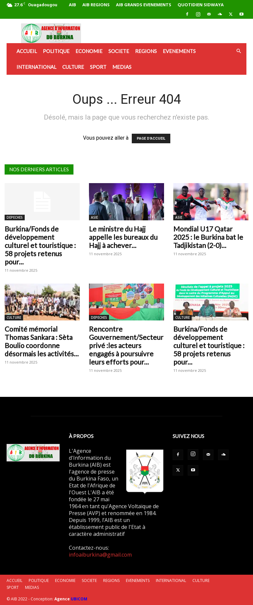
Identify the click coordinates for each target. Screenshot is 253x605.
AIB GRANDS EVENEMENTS (143, 5)
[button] (238, 51)
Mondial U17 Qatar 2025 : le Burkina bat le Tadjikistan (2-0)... (208, 237)
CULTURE (73, 67)
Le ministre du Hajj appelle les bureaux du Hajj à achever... (123, 237)
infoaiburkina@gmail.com (100, 554)
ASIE (94, 217)
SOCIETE (118, 51)
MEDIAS (121, 67)
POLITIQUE (56, 51)
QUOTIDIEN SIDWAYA (201, 5)
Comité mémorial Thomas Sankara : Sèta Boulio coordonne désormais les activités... (42, 341)
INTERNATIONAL (36, 67)
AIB (72, 5)
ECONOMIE (88, 51)
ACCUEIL (26, 51)
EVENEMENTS (179, 51)
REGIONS (146, 51)
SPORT (98, 67)
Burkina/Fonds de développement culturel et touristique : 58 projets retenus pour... (40, 245)
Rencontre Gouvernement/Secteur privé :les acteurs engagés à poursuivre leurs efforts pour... (126, 345)
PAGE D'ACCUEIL (151, 138)
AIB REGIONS (96, 5)
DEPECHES (15, 217)
